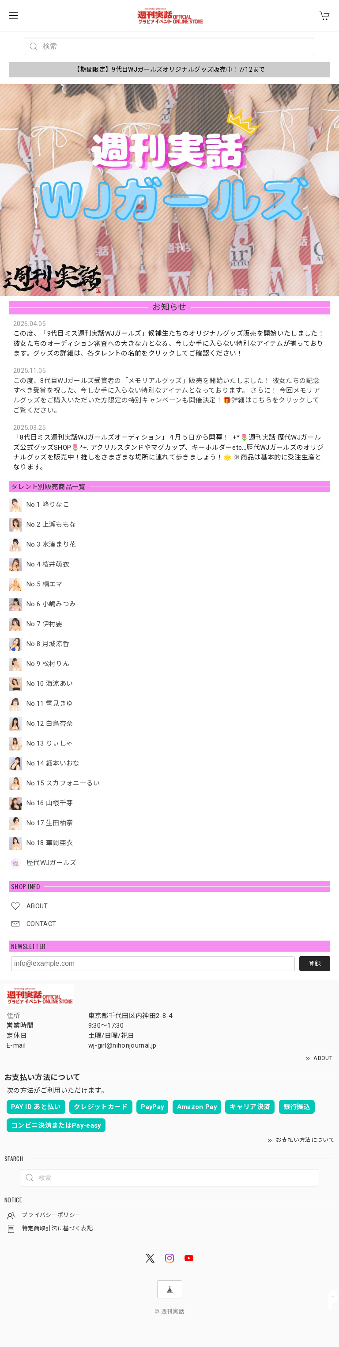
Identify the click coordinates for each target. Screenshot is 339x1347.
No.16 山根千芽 (49, 803)
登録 (315, 963)
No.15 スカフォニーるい (63, 783)
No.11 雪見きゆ (49, 704)
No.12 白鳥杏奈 (49, 723)
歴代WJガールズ (51, 863)
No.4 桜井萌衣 (47, 564)
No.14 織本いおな (53, 763)
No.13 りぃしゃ (49, 743)
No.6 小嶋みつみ (51, 604)
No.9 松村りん (47, 664)
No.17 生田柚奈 (49, 823)
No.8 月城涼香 (47, 644)
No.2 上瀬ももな (51, 524)
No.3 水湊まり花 (51, 544)
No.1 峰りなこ (47, 505)
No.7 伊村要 (44, 624)
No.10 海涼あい (49, 684)
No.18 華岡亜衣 (49, 843)
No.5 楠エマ (44, 584)
